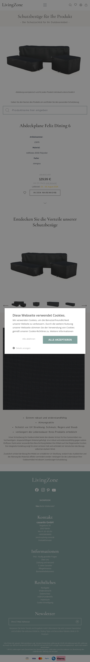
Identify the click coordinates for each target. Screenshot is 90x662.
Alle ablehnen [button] (28, 338)
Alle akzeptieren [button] (60, 339)
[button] (22, 348)
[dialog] (45, 331)
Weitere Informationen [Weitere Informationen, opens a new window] (61, 331)
